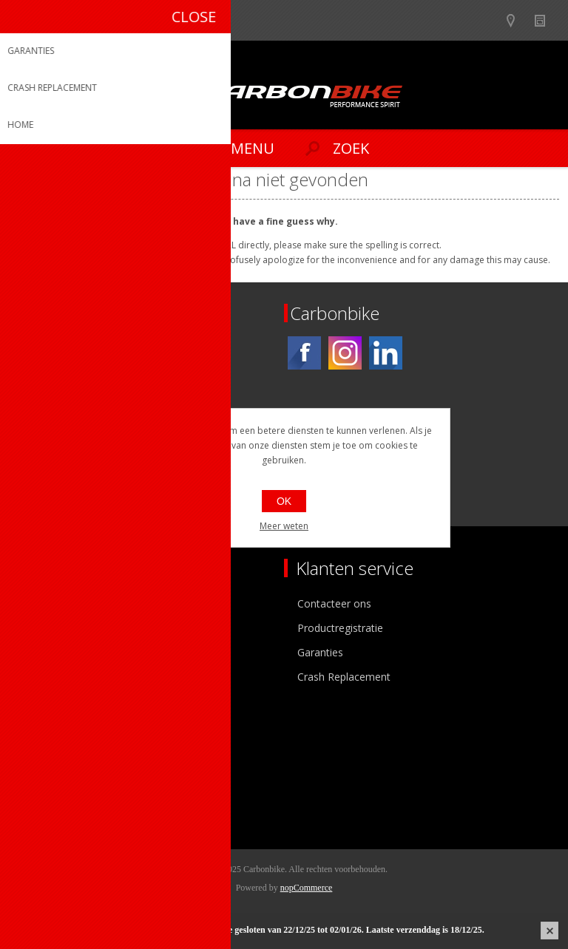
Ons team (44, 628)
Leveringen (47, 796)
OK (284, 501)
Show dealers (517, 20)
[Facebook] (304, 353)
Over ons (42, 603)
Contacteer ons (334, 603)
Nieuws (546, 20)
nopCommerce (306, 887)
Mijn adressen (54, 772)
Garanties (320, 652)
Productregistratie (340, 628)
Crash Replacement (343, 677)
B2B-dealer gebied (488, 20)
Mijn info (42, 748)
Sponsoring (48, 677)
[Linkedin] (385, 353)
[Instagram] (345, 353)
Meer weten (284, 526)
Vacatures (44, 652)
